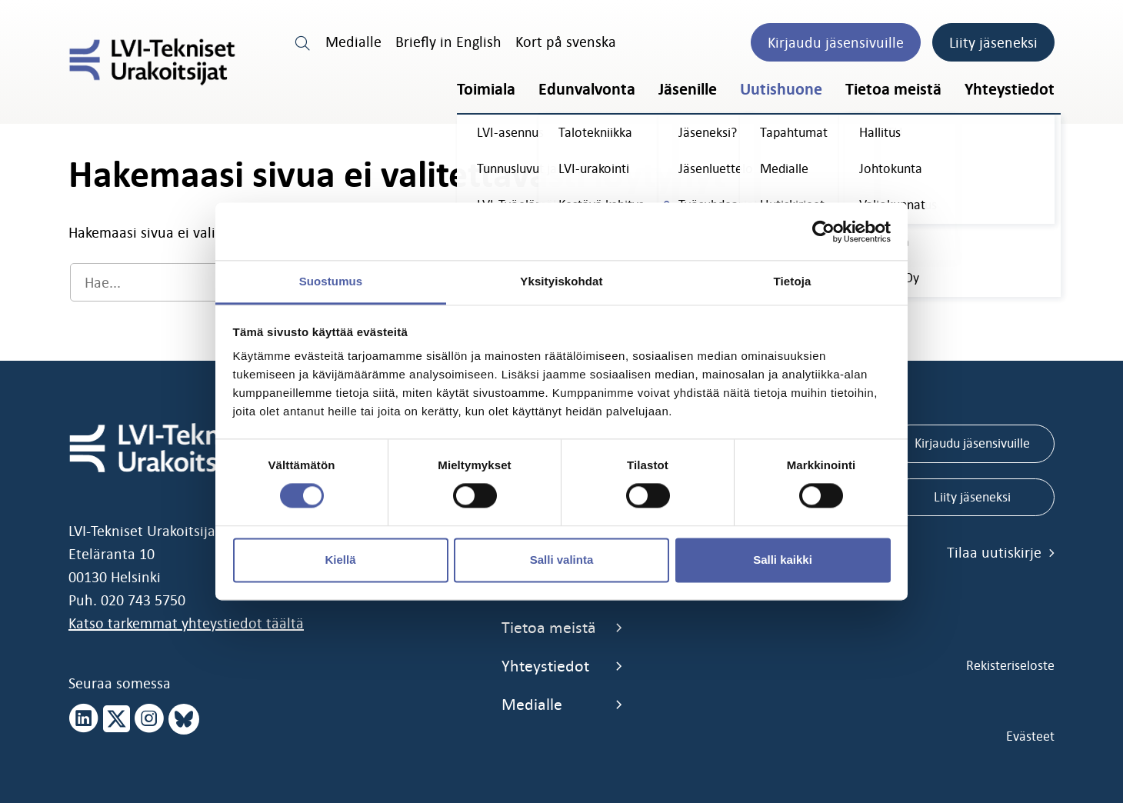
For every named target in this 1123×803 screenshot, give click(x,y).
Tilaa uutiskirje (1001, 552)
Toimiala (486, 89)
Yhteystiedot (1010, 89)
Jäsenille (687, 89)
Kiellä (340, 559)
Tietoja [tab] (792, 281)
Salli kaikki (782, 559)
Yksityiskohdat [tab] (561, 281)
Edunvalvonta (586, 89)
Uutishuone (781, 89)
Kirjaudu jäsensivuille (836, 42)
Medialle (353, 41)
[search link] (303, 41)
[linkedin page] (83, 719)
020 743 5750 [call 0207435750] (143, 600)
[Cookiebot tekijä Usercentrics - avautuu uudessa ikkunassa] (823, 231)
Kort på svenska (565, 41)
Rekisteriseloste (1010, 665)
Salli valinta (562, 559)
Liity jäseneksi (993, 42)
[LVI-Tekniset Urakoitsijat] (152, 62)
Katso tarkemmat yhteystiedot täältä (186, 623)
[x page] (116, 719)
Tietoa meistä (893, 89)
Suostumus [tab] (331, 281)
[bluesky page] (183, 719)
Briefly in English (448, 41)
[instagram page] (149, 719)
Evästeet (1030, 736)
